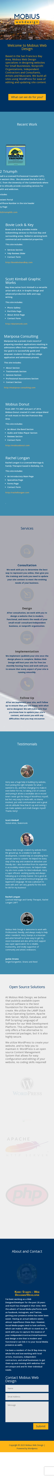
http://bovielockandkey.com (19, 262)
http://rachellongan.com (17, 492)
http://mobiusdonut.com (17, 445)
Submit (41, 1426)
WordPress (25, 79)
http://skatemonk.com (16, 323)
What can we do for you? (27, 97)
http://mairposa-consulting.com (19, 387)
